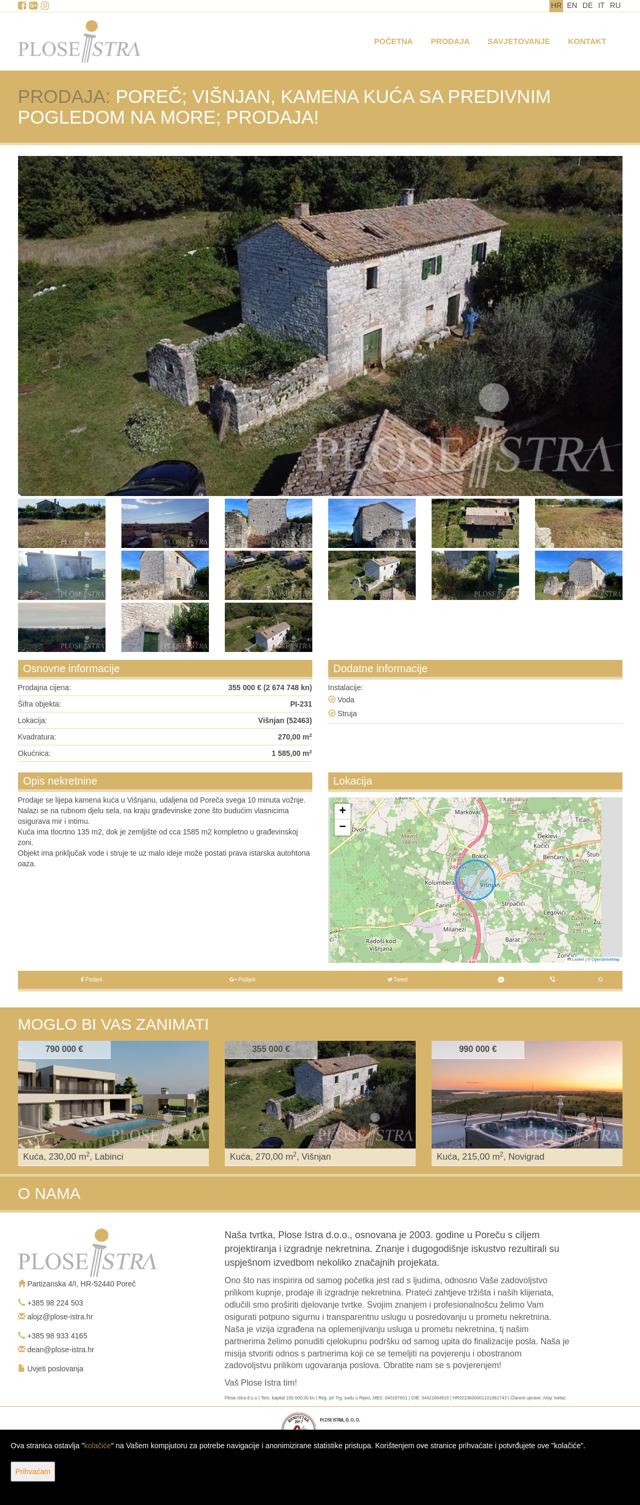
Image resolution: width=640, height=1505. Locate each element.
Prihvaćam (32, 1471)
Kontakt (587, 41)
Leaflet (575, 959)
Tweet (398, 979)
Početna (393, 41)
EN (572, 5)
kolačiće (97, 1445)
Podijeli (91, 979)
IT (601, 5)
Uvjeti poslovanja (55, 1368)
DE (588, 5)
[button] (342, 812)
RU (615, 5)
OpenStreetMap (606, 959)
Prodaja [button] (450, 41)
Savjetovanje (519, 41)
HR (556, 5)
